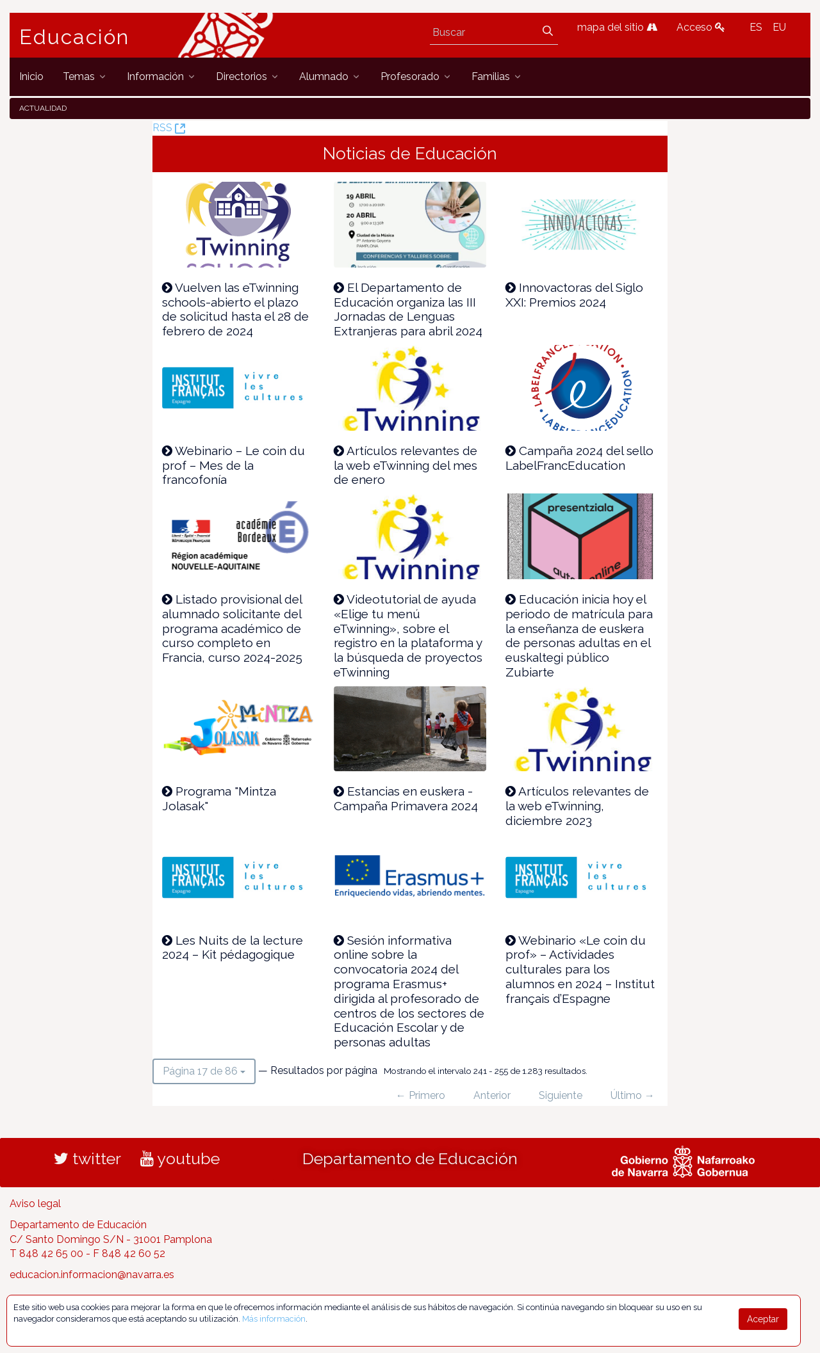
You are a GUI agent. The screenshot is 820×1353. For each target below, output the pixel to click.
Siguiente (560, 1095)
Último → (633, 1095)
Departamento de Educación (410, 1158)
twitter (87, 1158)
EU (779, 27)
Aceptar (763, 1319)
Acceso (700, 27)
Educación (74, 37)
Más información (274, 1319)
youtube (180, 1158)
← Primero (420, 1095)
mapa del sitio (617, 27)
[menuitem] (31, 76)
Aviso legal (35, 1203)
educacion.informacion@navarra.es (92, 1275)
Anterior (492, 1095)
